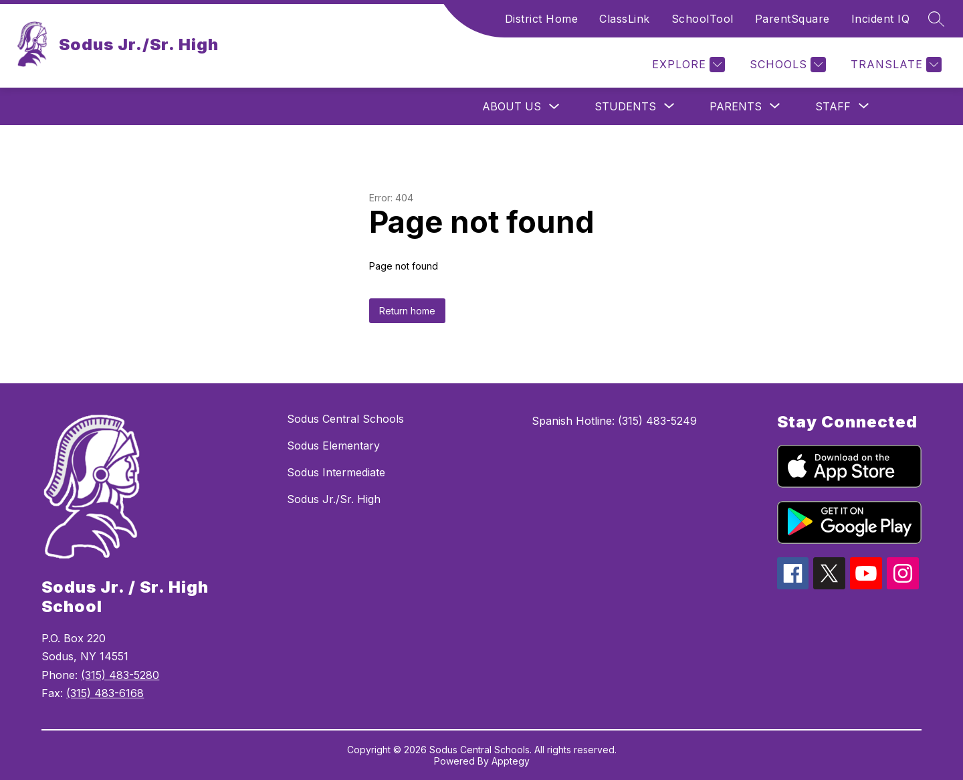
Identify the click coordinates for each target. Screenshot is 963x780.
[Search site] (936, 19)
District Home (541, 18)
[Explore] (687, 64)
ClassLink (624, 18)
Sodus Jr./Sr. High (334, 499)
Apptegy (511, 761)
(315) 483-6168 (105, 693)
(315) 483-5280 (120, 675)
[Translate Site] (894, 64)
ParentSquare (792, 18)
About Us (511, 106)
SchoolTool (702, 18)
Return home (407, 310)
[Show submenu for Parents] (736, 106)
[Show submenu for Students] (625, 106)
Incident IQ (880, 18)
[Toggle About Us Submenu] (554, 107)
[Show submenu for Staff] (833, 106)
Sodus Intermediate (336, 472)
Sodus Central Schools (345, 418)
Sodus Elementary (333, 445)
